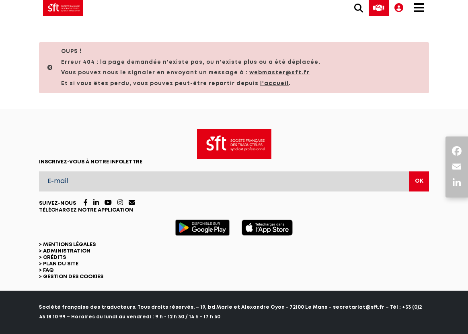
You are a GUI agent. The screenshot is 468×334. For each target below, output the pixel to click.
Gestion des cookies (73, 277)
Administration (66, 251)
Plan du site (60, 264)
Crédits (54, 257)
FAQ (48, 270)
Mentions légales (69, 244)
